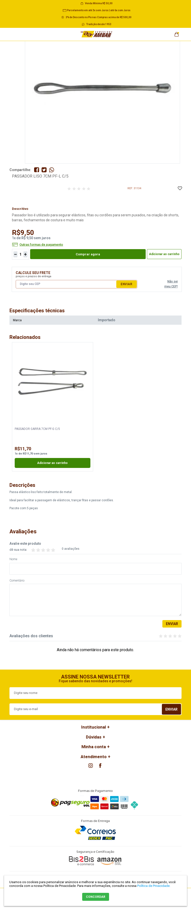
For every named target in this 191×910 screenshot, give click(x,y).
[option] (52, 406)
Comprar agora (88, 254)
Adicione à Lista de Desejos (180, 188)
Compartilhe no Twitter (44, 169)
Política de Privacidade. (153, 886)
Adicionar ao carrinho (164, 254)
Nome (13, 559)
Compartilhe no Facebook (36, 169)
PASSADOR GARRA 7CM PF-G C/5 (37, 429)
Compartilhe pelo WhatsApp (51, 169)
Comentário (16, 580)
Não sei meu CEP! (171, 284)
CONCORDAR (95, 897)
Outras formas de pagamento (41, 244)
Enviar (126, 284)
